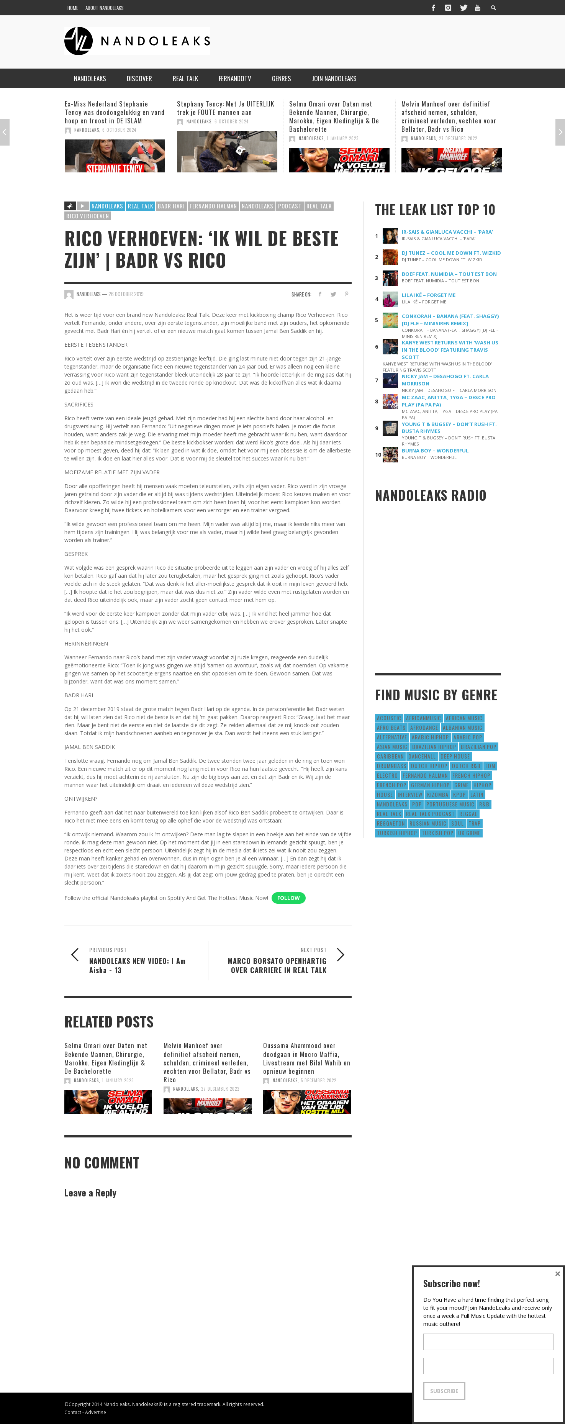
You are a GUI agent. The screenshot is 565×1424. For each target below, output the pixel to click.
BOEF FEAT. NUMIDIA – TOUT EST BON (449, 273)
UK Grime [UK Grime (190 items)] (469, 833)
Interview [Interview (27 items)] (410, 794)
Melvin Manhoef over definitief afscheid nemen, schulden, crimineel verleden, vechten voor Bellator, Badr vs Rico (448, 116)
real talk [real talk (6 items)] (389, 814)
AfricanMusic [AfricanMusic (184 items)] (423, 718)
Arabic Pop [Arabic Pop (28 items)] (468, 737)
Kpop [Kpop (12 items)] (459, 794)
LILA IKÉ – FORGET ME (428, 295)
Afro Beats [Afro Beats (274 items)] (391, 727)
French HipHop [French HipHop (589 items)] (471, 775)
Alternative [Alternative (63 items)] (392, 737)
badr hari (171, 206)
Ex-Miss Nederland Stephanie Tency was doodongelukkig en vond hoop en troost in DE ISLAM (115, 112)
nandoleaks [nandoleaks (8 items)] (392, 804)
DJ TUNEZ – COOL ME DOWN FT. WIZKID (451, 252)
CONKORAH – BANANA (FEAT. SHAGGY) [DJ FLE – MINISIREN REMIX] (450, 320)
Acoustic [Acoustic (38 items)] (389, 718)
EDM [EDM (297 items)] (490, 766)
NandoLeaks (86, 130)
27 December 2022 (458, 138)
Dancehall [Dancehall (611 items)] (422, 756)
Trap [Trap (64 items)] (474, 823)
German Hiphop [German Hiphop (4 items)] (430, 785)
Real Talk (140, 206)
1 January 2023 (343, 138)
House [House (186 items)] (385, 794)
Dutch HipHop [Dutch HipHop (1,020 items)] (429, 766)
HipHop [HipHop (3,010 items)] (482, 785)
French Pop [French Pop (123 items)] (391, 785)
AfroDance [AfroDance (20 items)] (424, 727)
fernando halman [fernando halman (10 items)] (425, 775)
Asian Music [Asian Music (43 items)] (392, 746)
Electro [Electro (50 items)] (387, 775)
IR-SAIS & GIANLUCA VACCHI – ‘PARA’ (447, 231)
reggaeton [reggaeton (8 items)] (391, 823)
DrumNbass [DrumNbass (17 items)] (391, 766)
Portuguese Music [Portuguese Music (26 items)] (450, 804)
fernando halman (213, 206)
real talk (319, 206)
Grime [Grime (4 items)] (461, 785)
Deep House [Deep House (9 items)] (455, 756)
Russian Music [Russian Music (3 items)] (428, 823)
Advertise (95, 1412)
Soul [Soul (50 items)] (457, 823)
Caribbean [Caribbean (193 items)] (390, 756)
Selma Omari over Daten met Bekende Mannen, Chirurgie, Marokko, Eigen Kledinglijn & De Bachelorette (334, 116)
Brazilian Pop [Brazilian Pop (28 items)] (478, 746)
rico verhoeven (87, 215)
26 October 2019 (126, 294)
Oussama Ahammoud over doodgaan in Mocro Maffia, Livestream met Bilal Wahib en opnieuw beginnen (306, 1058)
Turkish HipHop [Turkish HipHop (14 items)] (397, 833)
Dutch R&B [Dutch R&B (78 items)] (466, 766)
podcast (290, 206)
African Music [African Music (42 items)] (464, 718)
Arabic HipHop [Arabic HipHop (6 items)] (430, 737)
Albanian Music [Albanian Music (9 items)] (463, 727)
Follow (288, 897)
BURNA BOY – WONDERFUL (435, 450)
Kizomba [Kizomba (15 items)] (438, 794)
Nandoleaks (107, 206)
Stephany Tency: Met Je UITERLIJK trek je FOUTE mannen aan (225, 108)
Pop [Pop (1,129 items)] (417, 804)
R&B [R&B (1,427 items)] (484, 804)
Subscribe (444, 1391)
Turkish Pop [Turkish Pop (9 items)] (438, 833)
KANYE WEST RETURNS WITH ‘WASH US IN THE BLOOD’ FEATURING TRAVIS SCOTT (450, 350)
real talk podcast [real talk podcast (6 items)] (430, 814)
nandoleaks (257, 206)
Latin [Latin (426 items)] (476, 794)
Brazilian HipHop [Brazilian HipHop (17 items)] (434, 746)
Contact (72, 1412)
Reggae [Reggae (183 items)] (468, 814)
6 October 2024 (119, 130)
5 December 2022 (318, 1080)
